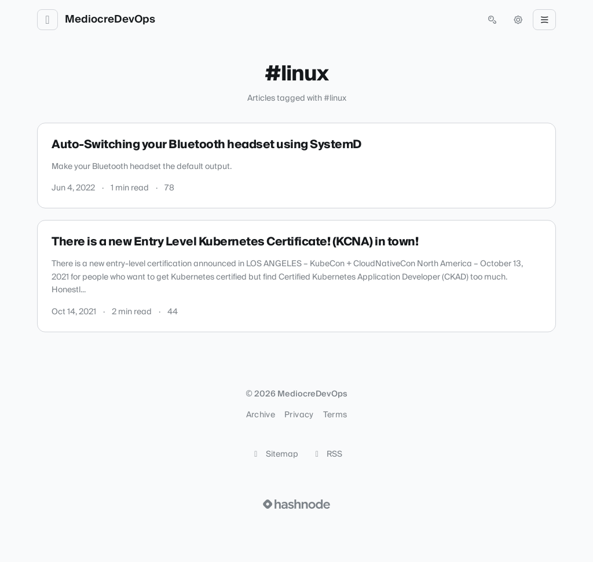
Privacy (298, 415)
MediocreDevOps (110, 20)
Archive (260, 415)
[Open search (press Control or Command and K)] (492, 19)
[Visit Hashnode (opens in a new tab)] (296, 504)
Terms (335, 415)
